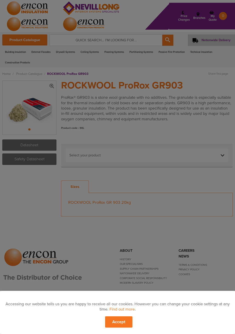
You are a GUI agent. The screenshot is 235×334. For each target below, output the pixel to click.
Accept (118, 321)
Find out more (122, 309)
